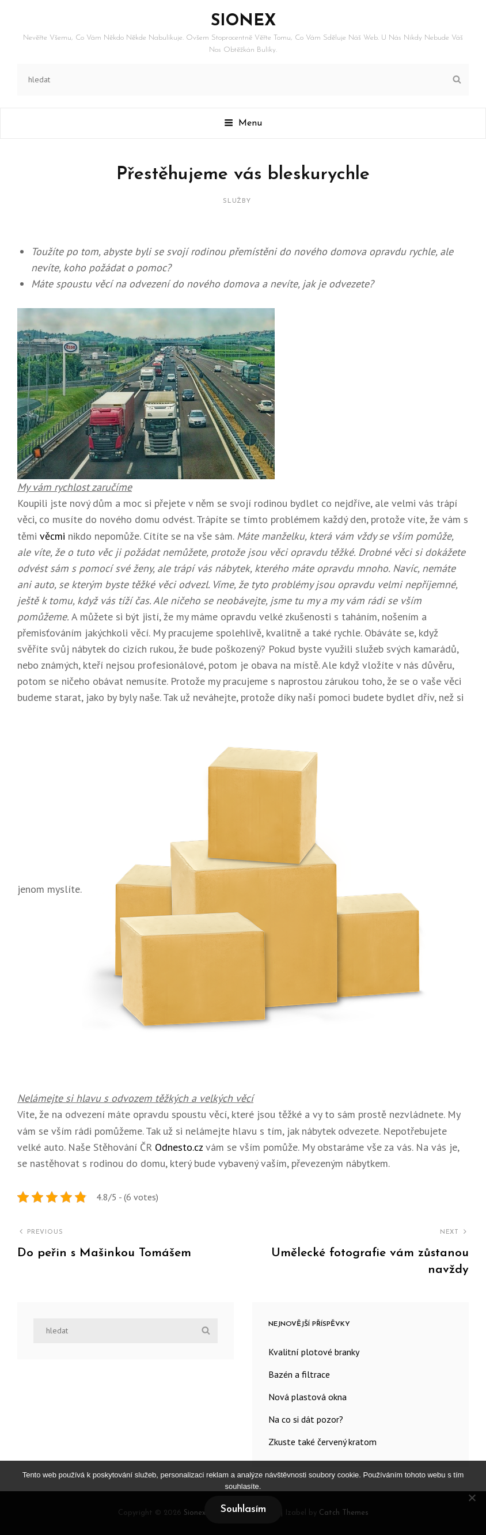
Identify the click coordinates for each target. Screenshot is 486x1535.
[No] (471, 1497)
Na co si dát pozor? (305, 1419)
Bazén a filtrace (299, 1374)
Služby (237, 201)
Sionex (243, 21)
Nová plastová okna (307, 1397)
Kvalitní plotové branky (313, 1352)
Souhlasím (243, 1509)
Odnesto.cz (179, 1147)
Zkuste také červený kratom (322, 1441)
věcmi (51, 536)
